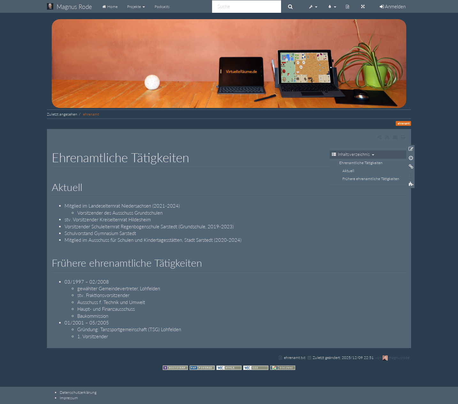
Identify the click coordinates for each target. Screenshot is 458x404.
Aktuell (348, 170)
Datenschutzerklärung (78, 392)
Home (110, 6)
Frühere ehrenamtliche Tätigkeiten (370, 178)
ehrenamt (91, 114)
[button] (313, 6)
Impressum (69, 397)
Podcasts (162, 6)
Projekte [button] (136, 6)
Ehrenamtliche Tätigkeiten (361, 162)
